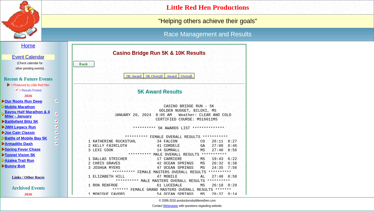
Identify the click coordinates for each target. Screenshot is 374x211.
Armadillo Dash (19, 144)
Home (28, 46)
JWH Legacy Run (20, 127)
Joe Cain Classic (20, 132)
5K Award (133, 76)
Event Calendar (28, 57)
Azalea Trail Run (19, 160)
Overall (186, 76)
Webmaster (170, 205)
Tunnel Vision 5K (20, 155)
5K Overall (154, 76)
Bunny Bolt (15, 166)
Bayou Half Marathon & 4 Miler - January (27, 114)
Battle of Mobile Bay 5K (26, 138)
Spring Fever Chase (22, 149)
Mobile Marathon (20, 107)
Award (171, 76)
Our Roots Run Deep (23, 101)
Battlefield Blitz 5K (21, 121)
